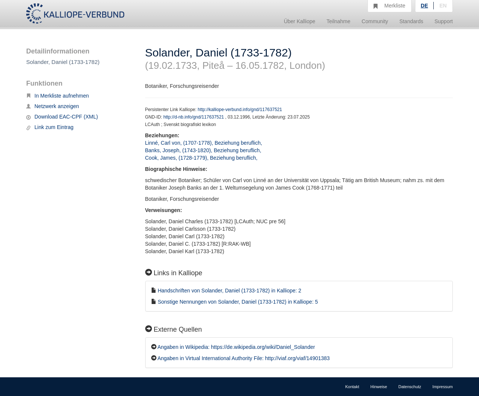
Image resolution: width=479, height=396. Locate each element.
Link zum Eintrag (49, 127)
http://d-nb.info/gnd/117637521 (194, 117)
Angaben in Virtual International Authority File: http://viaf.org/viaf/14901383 (244, 358)
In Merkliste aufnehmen (57, 96)
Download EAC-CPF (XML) (62, 117)
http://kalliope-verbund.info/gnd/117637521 (240, 109)
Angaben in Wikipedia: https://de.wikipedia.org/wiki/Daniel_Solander (236, 347)
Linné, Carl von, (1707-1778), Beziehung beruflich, (204, 143)
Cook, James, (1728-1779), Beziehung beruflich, (202, 158)
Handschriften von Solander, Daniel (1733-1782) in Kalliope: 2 (229, 291)
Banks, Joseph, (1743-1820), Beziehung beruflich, (204, 150)
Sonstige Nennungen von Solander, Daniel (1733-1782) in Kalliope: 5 (238, 302)
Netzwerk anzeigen (52, 106)
